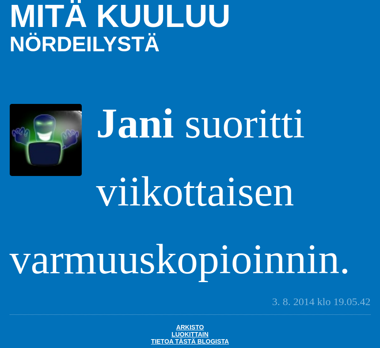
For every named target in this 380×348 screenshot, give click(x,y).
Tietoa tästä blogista (190, 341)
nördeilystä (85, 44)
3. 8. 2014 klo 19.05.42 (321, 301)
